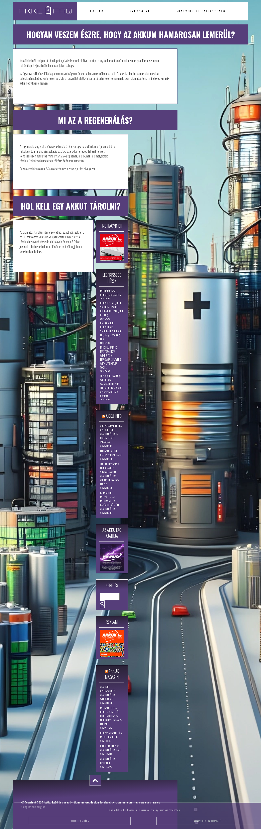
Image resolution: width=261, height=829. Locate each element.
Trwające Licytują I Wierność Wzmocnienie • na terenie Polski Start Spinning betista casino (111, 386)
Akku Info (114, 416)
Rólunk (97, 11)
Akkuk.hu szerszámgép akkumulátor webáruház (107, 693)
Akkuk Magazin (112, 674)
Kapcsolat (140, 11)
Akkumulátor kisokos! (107, 761)
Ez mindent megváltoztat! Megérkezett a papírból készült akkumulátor (109, 501)
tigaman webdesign (86, 802)
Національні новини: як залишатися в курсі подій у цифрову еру (111, 331)
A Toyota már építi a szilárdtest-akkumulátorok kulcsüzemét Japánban (111, 434)
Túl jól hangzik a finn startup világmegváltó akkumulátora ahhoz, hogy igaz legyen (109, 474)
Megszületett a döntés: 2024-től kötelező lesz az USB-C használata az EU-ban (111, 716)
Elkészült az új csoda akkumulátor (111, 453)
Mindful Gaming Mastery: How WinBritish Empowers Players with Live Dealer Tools (110, 357)
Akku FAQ (51, 802)
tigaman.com (124, 802)
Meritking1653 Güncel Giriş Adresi (110, 293)
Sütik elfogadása (79, 823)
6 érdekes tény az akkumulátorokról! (111, 748)
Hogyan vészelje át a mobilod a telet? (111, 735)
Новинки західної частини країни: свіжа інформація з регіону (111, 309)
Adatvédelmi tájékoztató (201, 11)
